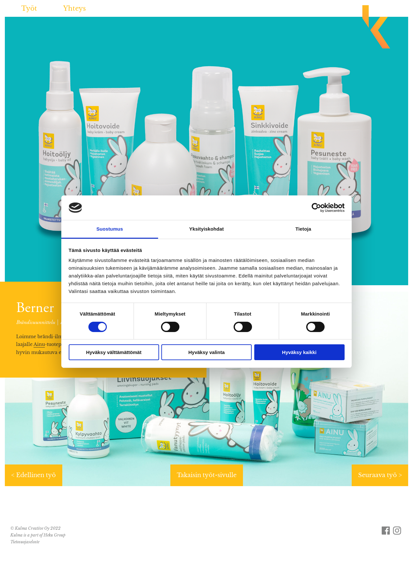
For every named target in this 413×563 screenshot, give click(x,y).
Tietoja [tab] (303, 229)
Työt (29, 8)
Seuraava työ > (380, 475)
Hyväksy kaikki (299, 352)
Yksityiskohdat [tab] (206, 229)
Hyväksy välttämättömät (114, 352)
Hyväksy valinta (206, 352)
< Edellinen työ (33, 475)
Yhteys (74, 8)
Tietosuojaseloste (24, 541)
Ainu (39, 344)
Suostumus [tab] (109, 229)
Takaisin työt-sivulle (207, 475)
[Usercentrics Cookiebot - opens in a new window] (316, 208)
